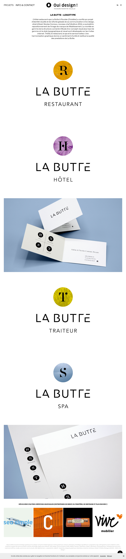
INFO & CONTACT (25, 5)
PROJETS (9, 5)
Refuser (109, 556)
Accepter (103, 556)
